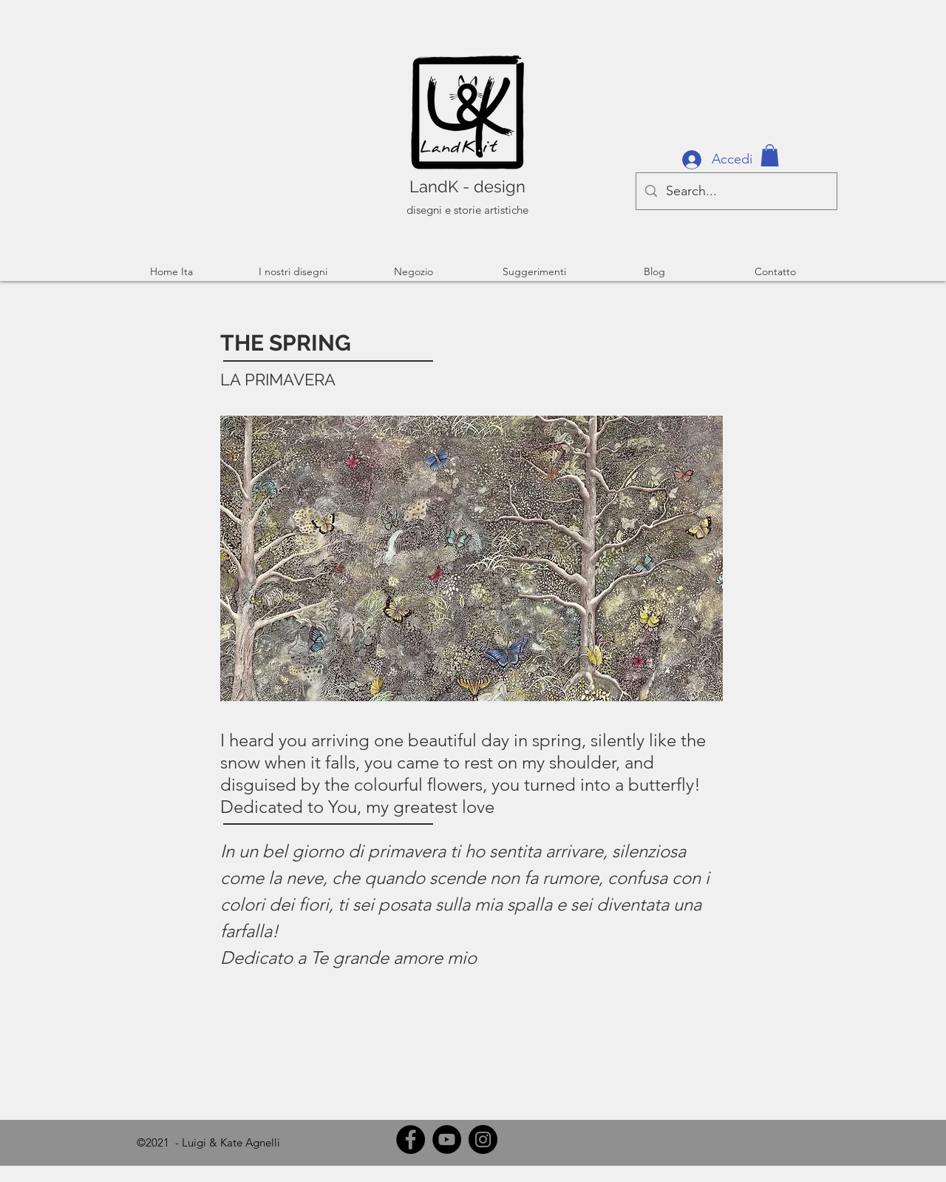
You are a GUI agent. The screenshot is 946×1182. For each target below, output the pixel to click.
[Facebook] (410, 1139)
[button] (769, 155)
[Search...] (736, 191)
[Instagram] (483, 1139)
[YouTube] (446, 1139)
